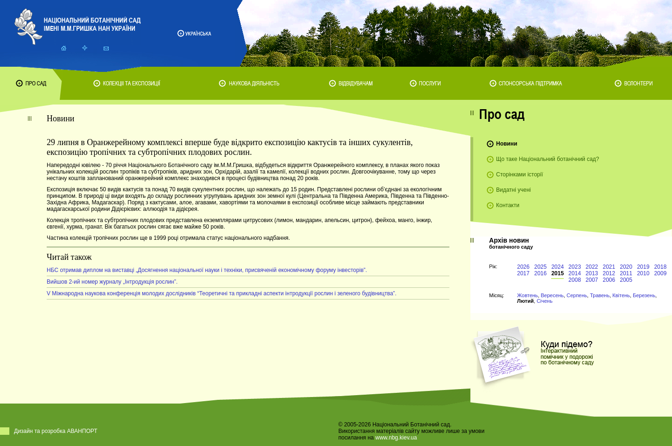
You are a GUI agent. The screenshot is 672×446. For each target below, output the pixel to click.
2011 (626, 273)
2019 (643, 267)
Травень (599, 295)
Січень (545, 301)
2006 (609, 280)
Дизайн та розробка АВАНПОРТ (56, 431)
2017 (523, 273)
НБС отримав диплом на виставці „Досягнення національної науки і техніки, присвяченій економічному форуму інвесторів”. (207, 270)
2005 (626, 280)
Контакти (507, 205)
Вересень (552, 295)
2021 (609, 267)
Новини (506, 143)
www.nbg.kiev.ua (396, 437)
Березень (644, 295)
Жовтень (527, 295)
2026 (523, 267)
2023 (574, 267)
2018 (660, 267)
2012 (609, 273)
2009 (660, 273)
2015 (557, 273)
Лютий (525, 301)
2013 (592, 273)
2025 (540, 267)
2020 (626, 267)
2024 (557, 267)
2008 (574, 280)
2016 (540, 273)
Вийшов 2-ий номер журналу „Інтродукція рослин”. (112, 282)
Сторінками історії (519, 174)
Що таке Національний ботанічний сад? (547, 159)
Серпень (577, 295)
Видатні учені (513, 190)
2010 (643, 273)
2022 (592, 267)
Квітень (621, 295)
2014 (574, 273)
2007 (592, 280)
